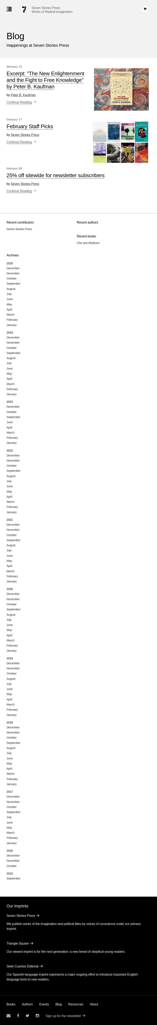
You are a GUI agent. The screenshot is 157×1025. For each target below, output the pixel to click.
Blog (58, 1004)
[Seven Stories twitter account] (27, 1016)
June (10, 299)
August (11, 288)
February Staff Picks (30, 126)
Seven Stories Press (46, 8)
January (12, 325)
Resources (75, 1004)
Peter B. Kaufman (23, 95)
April (9, 309)
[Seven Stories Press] (24, 10)
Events (44, 1004)
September (13, 283)
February (12, 319)
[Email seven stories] (8, 1016)
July (9, 294)
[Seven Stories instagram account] (37, 1016)
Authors (27, 1004)
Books (11, 1004)
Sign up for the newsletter (63, 1016)
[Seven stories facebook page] (18, 1016)
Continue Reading (19, 102)
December (13, 268)
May (9, 304)
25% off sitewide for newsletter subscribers (55, 175)
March (10, 314)
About (94, 1004)
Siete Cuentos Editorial (22, 966)
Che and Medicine (88, 243)
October (12, 278)
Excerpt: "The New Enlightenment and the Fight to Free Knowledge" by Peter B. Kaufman (45, 80)
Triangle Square (18, 943)
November (13, 273)
